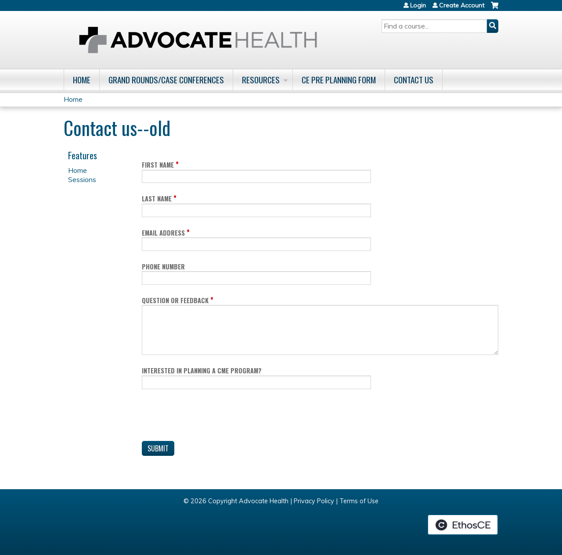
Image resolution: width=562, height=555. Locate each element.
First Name (158, 164)
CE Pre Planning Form (339, 79)
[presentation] (208, 417)
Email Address (163, 232)
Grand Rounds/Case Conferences (166, 79)
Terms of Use (358, 501)
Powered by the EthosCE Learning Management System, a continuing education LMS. (462, 524)
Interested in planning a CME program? (202, 370)
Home (81, 79)
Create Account (461, 5)
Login (418, 5)
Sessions (82, 179)
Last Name (157, 198)
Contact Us (413, 79)
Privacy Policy (314, 501)
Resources (261, 79)
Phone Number (163, 266)
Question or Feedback (175, 300)
